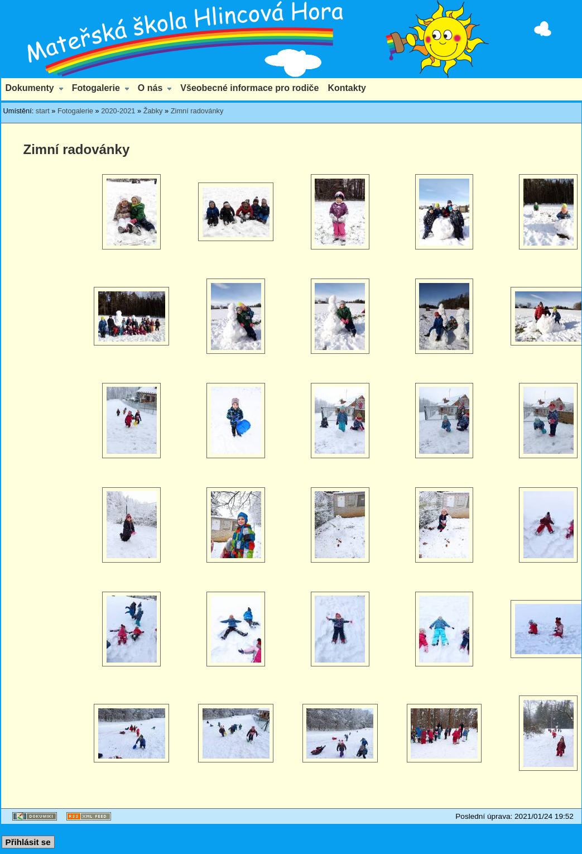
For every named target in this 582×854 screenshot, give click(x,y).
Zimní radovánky (197, 111)
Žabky (153, 111)
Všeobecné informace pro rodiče (249, 88)
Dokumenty (30, 88)
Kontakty (346, 88)
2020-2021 (118, 111)
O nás (150, 88)
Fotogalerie (96, 88)
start (43, 111)
